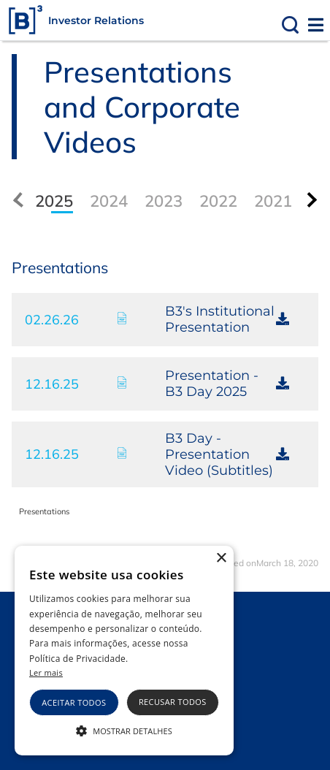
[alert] (124, 650)
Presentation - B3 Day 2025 (211, 383)
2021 (273, 201)
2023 (164, 201)
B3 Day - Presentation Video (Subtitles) (219, 454)
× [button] (220, 558)
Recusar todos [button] (173, 701)
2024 (109, 201)
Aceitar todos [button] (74, 702)
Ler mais (46, 672)
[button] (124, 729)
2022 (218, 201)
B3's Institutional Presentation (220, 319)
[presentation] (309, 199)
